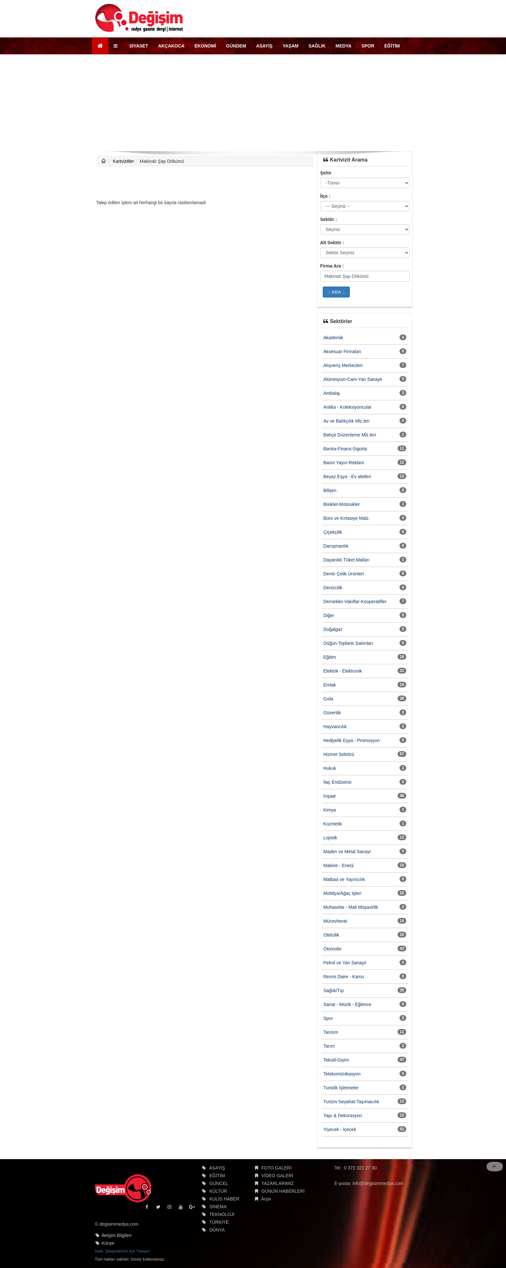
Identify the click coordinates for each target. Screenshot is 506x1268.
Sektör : (328, 219)
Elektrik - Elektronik (342, 671)
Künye (108, 1243)
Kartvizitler (123, 161)
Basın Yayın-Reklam (343, 462)
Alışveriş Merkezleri (342, 365)
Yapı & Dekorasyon (342, 1115)
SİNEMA (218, 1206)
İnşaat (329, 796)
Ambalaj (331, 393)
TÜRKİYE (219, 1222)
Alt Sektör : (332, 242)
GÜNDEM (236, 45)
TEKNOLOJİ (221, 1214)
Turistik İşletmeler (341, 1087)
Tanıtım (330, 1032)
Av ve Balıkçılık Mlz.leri (346, 421)
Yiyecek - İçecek (339, 1129)
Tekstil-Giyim (336, 1060)
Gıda (328, 698)
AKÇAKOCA (171, 45)
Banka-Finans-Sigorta (345, 448)
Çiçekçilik (332, 532)
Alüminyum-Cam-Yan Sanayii (352, 379)
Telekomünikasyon (341, 1073)
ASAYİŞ (264, 45)
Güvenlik (332, 712)
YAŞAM (291, 45)
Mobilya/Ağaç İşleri (342, 893)
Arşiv (266, 1198)
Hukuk (329, 768)
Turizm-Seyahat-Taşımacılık (351, 1101)
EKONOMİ (205, 45)
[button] (116, 46)
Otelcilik (331, 935)
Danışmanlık (336, 546)
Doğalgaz (332, 629)
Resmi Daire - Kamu (343, 976)
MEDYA (343, 45)
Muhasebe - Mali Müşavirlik (350, 907)
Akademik (333, 337)
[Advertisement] (253, 103)
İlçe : (325, 196)
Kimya (329, 809)
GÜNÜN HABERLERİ (283, 1191)
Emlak (329, 684)
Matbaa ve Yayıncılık (344, 879)
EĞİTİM (392, 45)
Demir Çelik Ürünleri (343, 573)
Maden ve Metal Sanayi (346, 851)
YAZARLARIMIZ (277, 1183)
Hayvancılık (335, 726)
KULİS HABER (224, 1198)
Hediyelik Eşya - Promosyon (351, 740)
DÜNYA (217, 1229)
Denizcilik (332, 587)
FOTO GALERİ (276, 1167)
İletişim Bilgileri (117, 1235)
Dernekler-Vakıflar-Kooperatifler (355, 601)
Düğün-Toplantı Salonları (348, 643)
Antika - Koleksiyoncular (347, 407)
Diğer (328, 615)
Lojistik (330, 837)
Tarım (329, 1046)
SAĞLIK (317, 45)
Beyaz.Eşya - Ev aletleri (347, 476)
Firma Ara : (332, 265)
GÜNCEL (218, 1183)
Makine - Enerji (338, 865)
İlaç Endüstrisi (337, 782)
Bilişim (329, 490)
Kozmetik (332, 823)
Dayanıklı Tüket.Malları (346, 559)
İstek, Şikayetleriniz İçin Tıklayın (122, 1251)
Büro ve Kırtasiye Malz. (346, 518)
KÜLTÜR (218, 1191)
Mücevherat (335, 921)
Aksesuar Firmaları (342, 351)
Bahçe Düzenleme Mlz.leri (349, 434)
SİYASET (138, 45)
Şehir (325, 172)
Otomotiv (332, 948)
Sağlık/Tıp (333, 990)
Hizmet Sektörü (338, 754)
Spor (328, 1018)
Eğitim (329, 657)
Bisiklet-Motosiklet (341, 504)
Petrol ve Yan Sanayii (344, 962)
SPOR (367, 45)
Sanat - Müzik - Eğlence (347, 1004)
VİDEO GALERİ (277, 1175)
